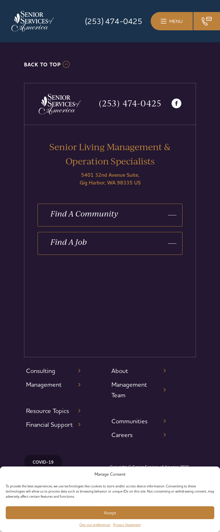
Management (44, 384)
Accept (110, 512)
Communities (129, 421)
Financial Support (49, 424)
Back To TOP (42, 64)
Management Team (129, 389)
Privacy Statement (127, 525)
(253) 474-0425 (113, 21)
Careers (122, 435)
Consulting (40, 371)
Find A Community (84, 214)
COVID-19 (43, 462)
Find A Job (68, 242)
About (119, 371)
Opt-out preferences (94, 525)
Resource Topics (47, 411)
